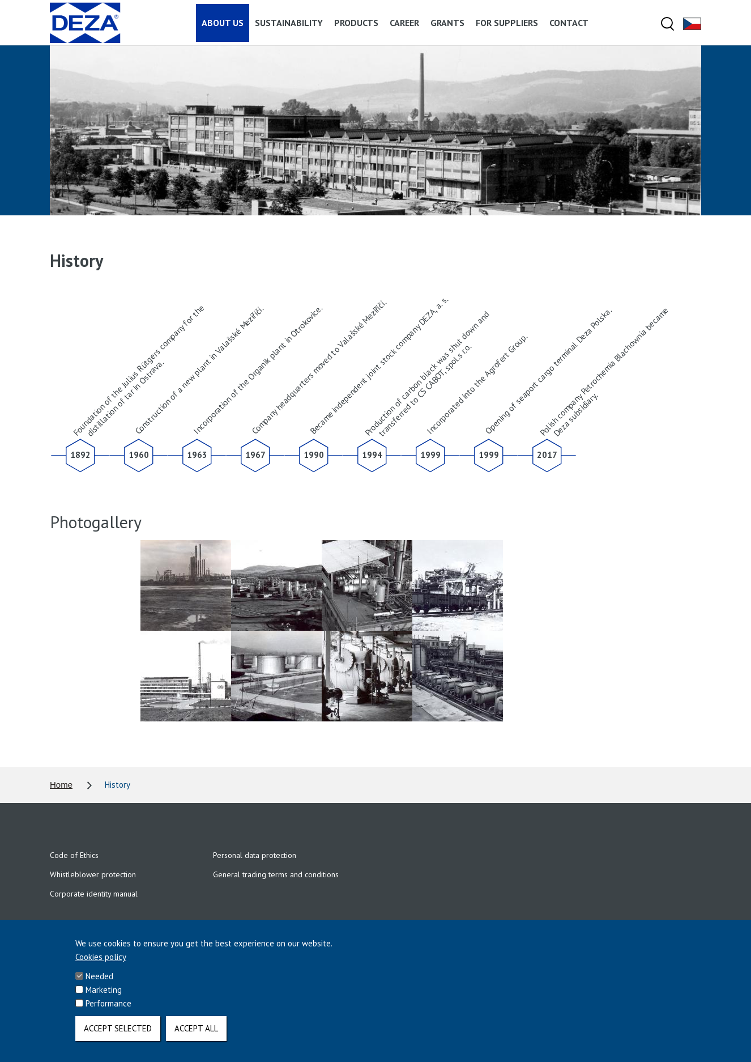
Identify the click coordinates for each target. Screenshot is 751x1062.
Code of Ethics (74, 855)
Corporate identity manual (94, 894)
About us (223, 22)
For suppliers (507, 22)
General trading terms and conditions (276, 874)
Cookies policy (100, 963)
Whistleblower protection (93, 874)
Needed (99, 982)
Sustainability (289, 22)
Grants (447, 22)
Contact (568, 22)
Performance (108, 1009)
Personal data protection (254, 855)
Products (356, 22)
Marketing (104, 996)
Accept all (196, 1034)
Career (404, 22)
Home (61, 784)
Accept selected (118, 1034)
